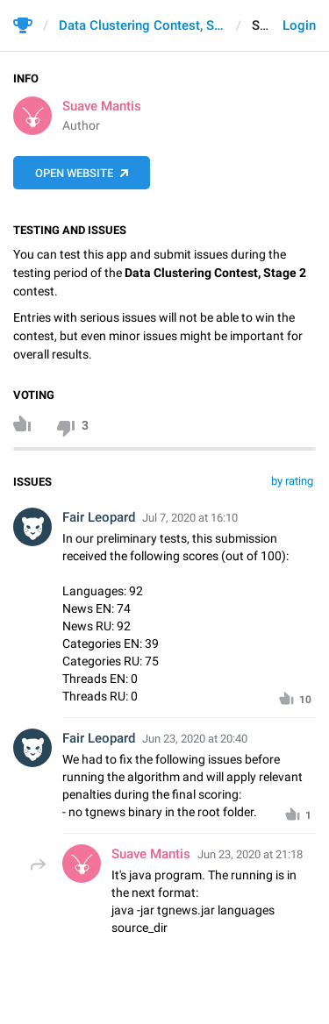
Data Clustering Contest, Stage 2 (142, 25)
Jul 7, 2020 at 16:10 (190, 517)
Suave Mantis (101, 106)
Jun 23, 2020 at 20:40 (194, 738)
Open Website (74, 173)
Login (299, 25)
